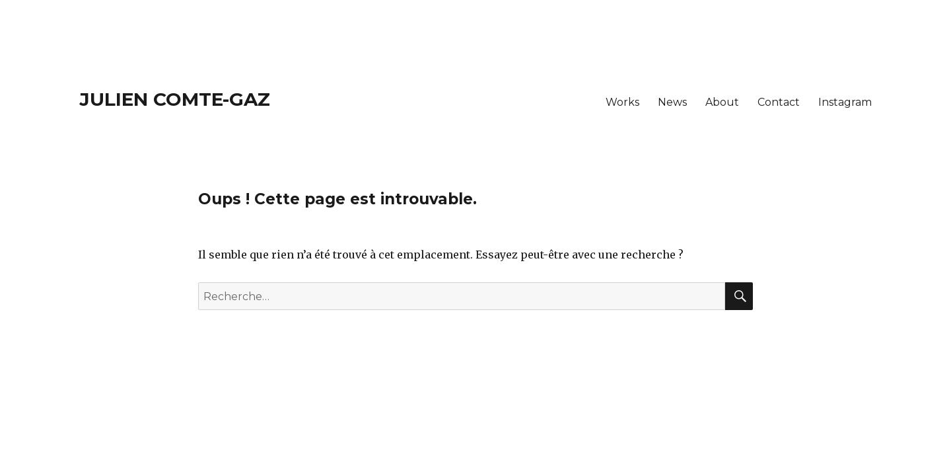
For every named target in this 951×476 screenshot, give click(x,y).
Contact (778, 102)
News (672, 102)
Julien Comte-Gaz (174, 99)
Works (622, 102)
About (722, 102)
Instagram (845, 102)
